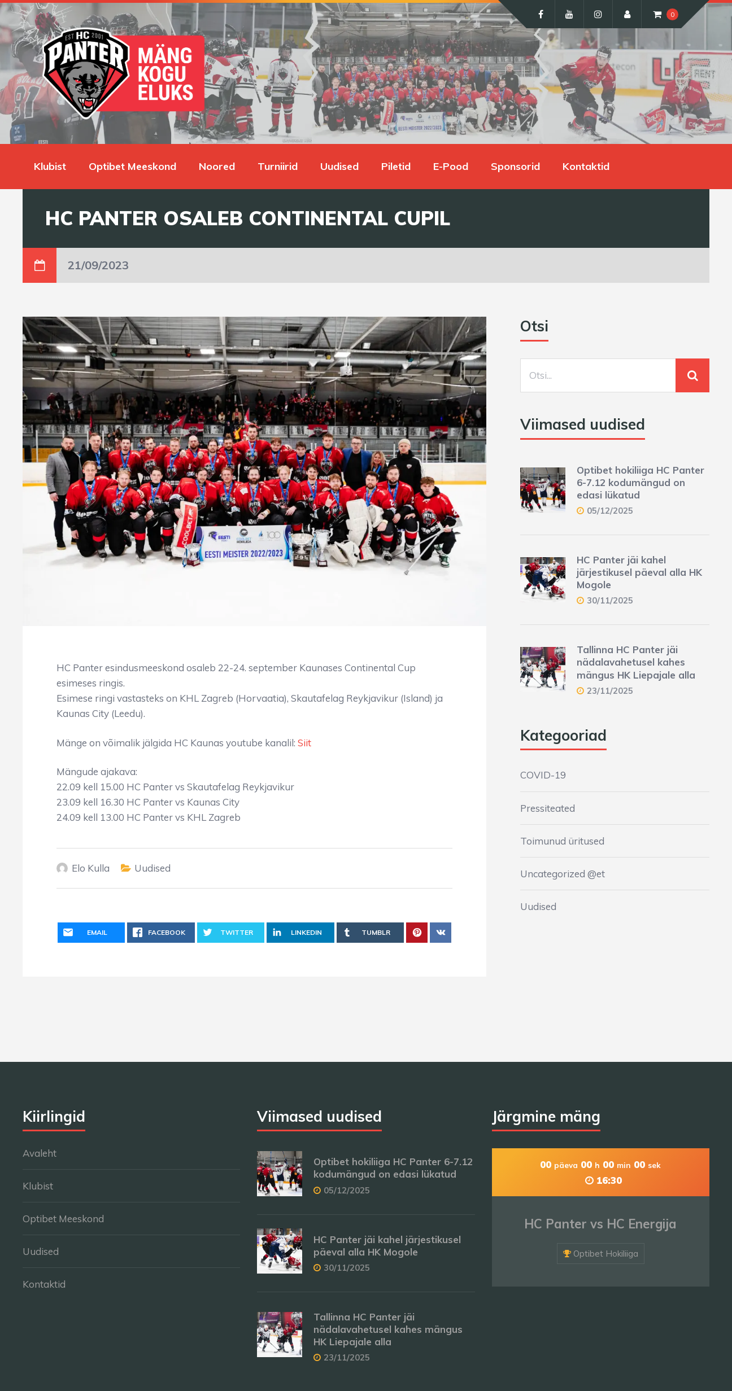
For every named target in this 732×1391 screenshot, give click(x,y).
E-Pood (450, 166)
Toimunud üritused (562, 841)
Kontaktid (586, 166)
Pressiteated (547, 808)
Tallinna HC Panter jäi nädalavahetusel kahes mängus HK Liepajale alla (636, 662)
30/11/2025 (610, 600)
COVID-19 (543, 775)
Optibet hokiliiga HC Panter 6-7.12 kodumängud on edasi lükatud (640, 482)
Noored (217, 166)
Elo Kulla (91, 868)
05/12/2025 (610, 510)
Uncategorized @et (562, 874)
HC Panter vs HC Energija (600, 1224)
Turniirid (278, 166)
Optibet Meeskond (132, 166)
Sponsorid (515, 166)
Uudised (339, 166)
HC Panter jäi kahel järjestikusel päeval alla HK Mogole (639, 572)
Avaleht (39, 1153)
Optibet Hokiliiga (605, 1253)
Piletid (396, 166)
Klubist (50, 166)
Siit (304, 743)
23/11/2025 (610, 690)
